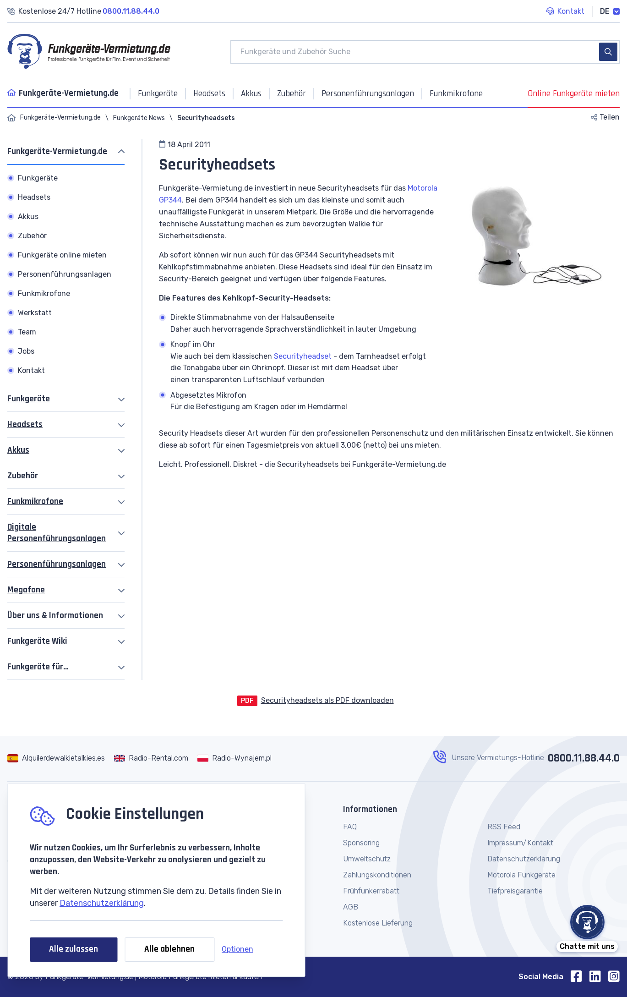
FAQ (350, 826)
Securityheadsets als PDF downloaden (327, 700)
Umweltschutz (367, 859)
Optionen (237, 949)
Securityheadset (303, 356)
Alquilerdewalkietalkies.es (63, 758)
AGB (350, 907)
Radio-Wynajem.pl (242, 758)
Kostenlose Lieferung (378, 923)
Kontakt (565, 12)
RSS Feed (503, 826)
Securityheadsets (206, 118)
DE (610, 11)
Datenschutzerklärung (102, 903)
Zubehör (22, 476)
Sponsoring (361, 842)
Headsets (25, 424)
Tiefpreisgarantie (515, 891)
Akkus (18, 450)
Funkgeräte (28, 399)
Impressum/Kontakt (520, 842)
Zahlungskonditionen (377, 875)
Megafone (26, 590)
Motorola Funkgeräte (521, 875)
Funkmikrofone (35, 501)
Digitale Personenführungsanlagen (56, 532)
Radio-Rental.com (158, 758)
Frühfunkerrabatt (371, 891)
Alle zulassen (73, 949)
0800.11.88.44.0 (584, 758)
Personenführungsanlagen (56, 564)
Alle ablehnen (169, 949)
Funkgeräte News (139, 118)
